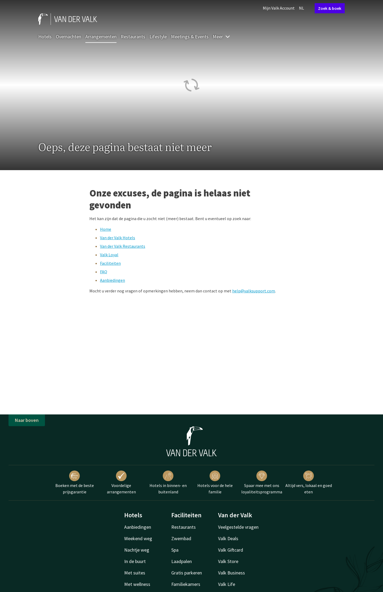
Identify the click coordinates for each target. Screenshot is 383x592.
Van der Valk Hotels (117, 237)
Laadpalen (181, 561)
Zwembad (181, 538)
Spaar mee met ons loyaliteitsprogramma (261, 482)
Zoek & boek (329, 8)
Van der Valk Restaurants (122, 246)
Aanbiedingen (112, 280)
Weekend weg (138, 538)
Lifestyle (158, 36)
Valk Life (226, 584)
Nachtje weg (136, 550)
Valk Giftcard (230, 550)
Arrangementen (100, 36)
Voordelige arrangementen (121, 482)
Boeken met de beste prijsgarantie (74, 482)
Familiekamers (185, 584)
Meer (221, 36)
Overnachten (68, 36)
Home (105, 229)
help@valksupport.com (253, 290)
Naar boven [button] (27, 420)
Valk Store (228, 561)
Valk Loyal (109, 254)
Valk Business (231, 573)
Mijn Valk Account (279, 8)
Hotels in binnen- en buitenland (168, 482)
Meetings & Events (190, 36)
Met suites (134, 573)
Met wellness (137, 584)
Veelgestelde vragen (238, 527)
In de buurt (135, 561)
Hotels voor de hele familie (215, 482)
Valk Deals (228, 538)
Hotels (45, 36)
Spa (174, 550)
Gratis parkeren (186, 573)
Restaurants (133, 36)
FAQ (103, 271)
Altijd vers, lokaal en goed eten (308, 482)
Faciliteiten (110, 263)
